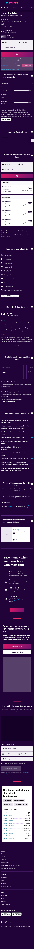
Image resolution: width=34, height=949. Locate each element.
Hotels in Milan (7, 815)
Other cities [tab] (7, 800)
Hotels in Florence (8, 818)
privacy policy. (4, 773)
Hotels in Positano (8, 825)
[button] (3, 3)
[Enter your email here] (19, 759)
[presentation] (32, 76)
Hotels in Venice (8, 820)
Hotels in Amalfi (7, 823)
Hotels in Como (8, 836)
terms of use (24, 772)
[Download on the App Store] (17, 914)
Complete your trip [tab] (21, 804)
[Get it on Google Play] (6, 914)
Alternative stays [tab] (19, 800)
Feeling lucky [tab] (8, 804)
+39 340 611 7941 (6, 26)
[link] (30, 188)
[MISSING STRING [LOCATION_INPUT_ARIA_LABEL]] (18, 748)
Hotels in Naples (8, 833)
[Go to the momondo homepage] (12, 3)
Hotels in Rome (7, 813)
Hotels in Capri (7, 828)
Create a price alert (14, 600)
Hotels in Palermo (8, 838)
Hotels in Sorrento (8, 831)
